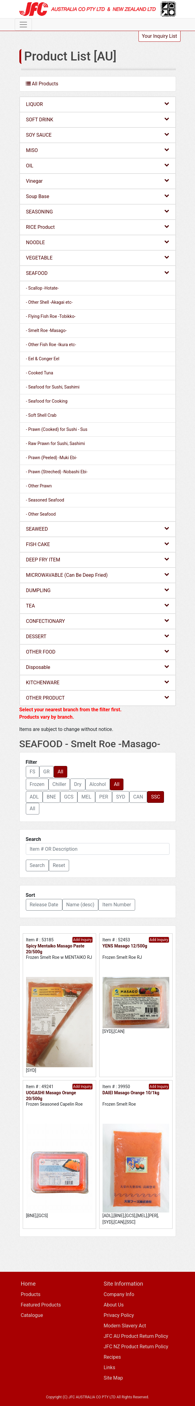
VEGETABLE (97, 257)
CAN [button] (138, 797)
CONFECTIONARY (97, 621)
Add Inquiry (82, 940)
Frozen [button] (37, 784)
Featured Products (41, 1305)
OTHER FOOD (97, 651)
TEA (97, 605)
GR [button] (46, 772)
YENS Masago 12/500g (125, 945)
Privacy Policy (119, 1315)
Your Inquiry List (159, 36)
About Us (114, 1305)
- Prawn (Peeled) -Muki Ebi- (51, 457)
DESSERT (97, 636)
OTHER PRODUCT (97, 697)
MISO (97, 150)
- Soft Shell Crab (41, 415)
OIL (97, 165)
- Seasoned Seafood (45, 500)
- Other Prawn (39, 485)
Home (28, 1283)
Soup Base (97, 196)
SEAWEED (97, 528)
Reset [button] (59, 865)
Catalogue (32, 1315)
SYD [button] (120, 797)
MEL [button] (86, 797)
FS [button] (32, 772)
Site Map (113, 1378)
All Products (42, 84)
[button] (37, 865)
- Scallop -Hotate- (42, 288)
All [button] (60, 772)
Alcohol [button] (97, 784)
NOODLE (97, 242)
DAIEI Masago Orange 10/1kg (131, 1092)
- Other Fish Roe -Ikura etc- (51, 344)
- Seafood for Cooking (47, 401)
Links (109, 1367)
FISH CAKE (97, 544)
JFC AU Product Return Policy (136, 1336)
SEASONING (97, 211)
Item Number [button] (116, 905)
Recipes (112, 1357)
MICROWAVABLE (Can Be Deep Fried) (97, 575)
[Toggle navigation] (23, 24)
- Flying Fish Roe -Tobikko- (51, 316)
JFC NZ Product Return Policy (136, 1346)
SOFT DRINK (97, 119)
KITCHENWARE (97, 682)
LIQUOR (97, 104)
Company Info (119, 1294)
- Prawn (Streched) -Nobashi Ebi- (57, 471)
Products (31, 1294)
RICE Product (97, 227)
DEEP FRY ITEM (97, 559)
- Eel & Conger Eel (43, 358)
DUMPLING (97, 590)
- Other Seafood (41, 514)
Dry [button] (77, 784)
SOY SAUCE (97, 134)
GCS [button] (69, 797)
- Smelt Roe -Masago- (46, 330)
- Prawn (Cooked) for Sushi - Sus (57, 429)
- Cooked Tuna (39, 372)
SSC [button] (155, 797)
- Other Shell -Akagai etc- (49, 302)
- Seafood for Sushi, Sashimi (53, 387)
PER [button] (103, 797)
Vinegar (97, 181)
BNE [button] (51, 797)
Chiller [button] (59, 784)
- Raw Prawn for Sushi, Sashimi (55, 443)
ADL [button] (34, 797)
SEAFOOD (97, 273)
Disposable (97, 667)
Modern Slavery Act (125, 1326)
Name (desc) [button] (80, 905)
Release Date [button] (44, 905)
